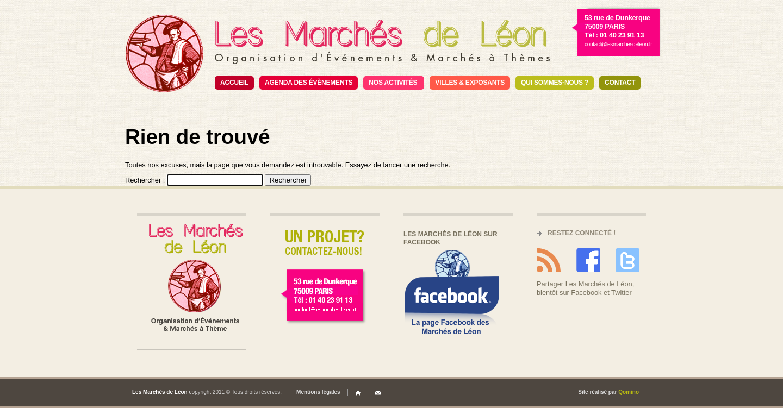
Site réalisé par (608, 392)
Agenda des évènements (308, 82)
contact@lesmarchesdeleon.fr (618, 44)
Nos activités (393, 82)
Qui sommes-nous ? (554, 82)
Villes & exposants (470, 82)
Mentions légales (318, 392)
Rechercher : (145, 180)
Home (358, 392)
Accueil (234, 82)
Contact (620, 82)
